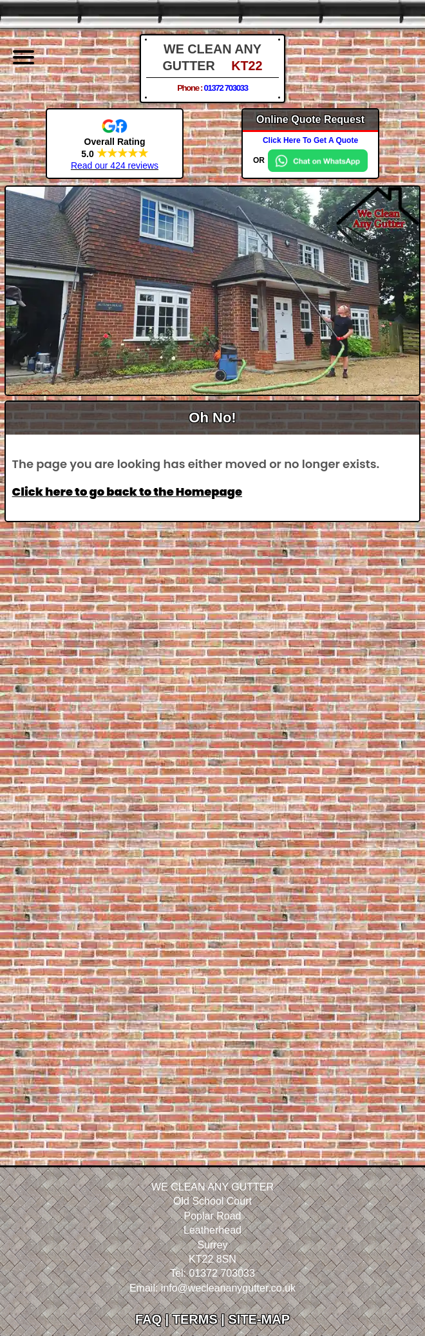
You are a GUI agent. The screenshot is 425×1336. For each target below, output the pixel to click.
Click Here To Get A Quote (310, 140)
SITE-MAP (259, 1319)
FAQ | (154, 1319)
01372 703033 (225, 88)
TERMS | (201, 1319)
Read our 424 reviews (114, 165)
